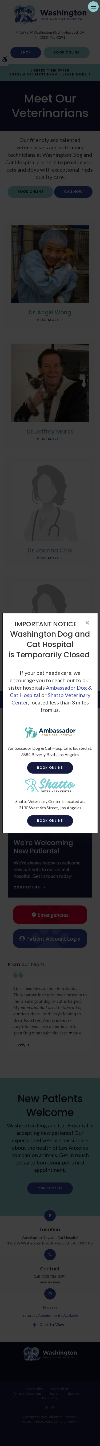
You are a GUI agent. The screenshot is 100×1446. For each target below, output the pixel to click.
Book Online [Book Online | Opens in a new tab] (50, 767)
